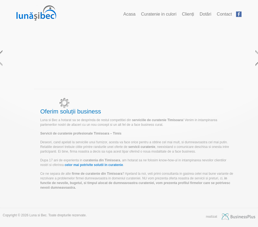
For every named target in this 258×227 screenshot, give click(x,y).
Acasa (129, 14)
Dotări (205, 14)
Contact (224, 14)
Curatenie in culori (158, 14)
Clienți (188, 14)
